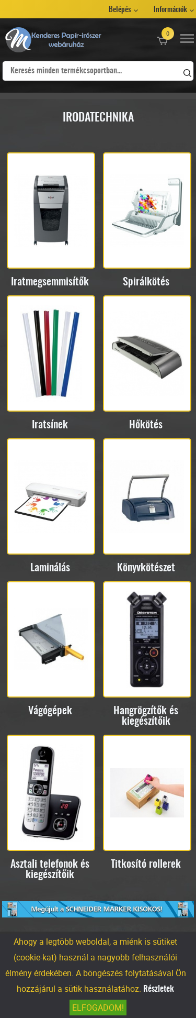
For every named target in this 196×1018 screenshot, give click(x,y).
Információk (170, 10)
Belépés (120, 10)
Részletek (158, 989)
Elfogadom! (98, 1007)
